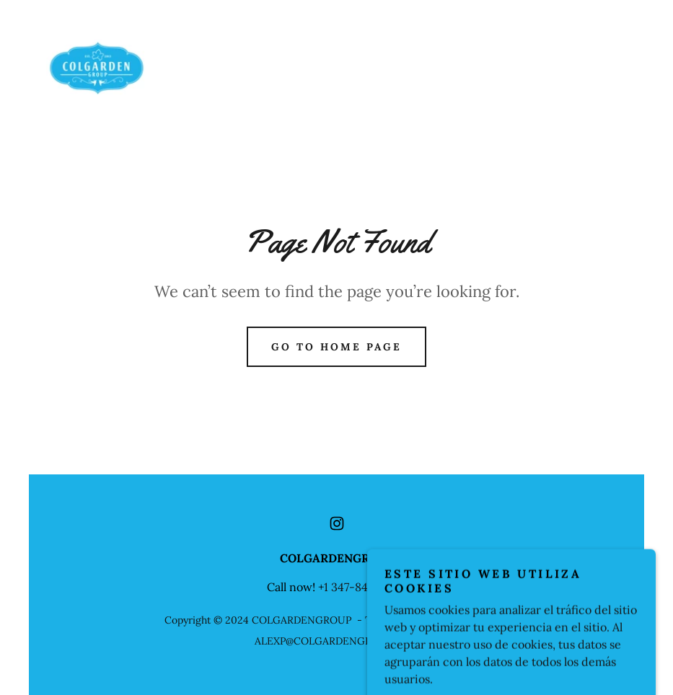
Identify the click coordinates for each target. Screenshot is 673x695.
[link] (97, 68)
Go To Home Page (336, 346)
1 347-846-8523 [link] (365, 587)
